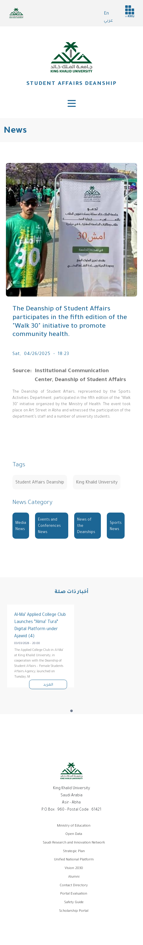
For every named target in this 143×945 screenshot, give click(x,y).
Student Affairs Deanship (71, 84)
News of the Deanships (86, 526)
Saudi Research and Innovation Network (74, 843)
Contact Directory (74, 886)
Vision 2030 (74, 869)
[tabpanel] (40, 646)
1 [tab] (71, 711)
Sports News (116, 526)
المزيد (48, 685)
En (106, 14)
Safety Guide (74, 903)
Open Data (73, 834)
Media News (20, 526)
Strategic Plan (74, 852)
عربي (108, 21)
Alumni (74, 877)
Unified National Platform (74, 860)
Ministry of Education (73, 826)
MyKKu (129, 11)
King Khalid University (96, 483)
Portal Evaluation (73, 894)
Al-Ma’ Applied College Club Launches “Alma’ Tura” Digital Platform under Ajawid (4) (40, 626)
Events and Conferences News (49, 526)
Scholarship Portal (73, 911)
